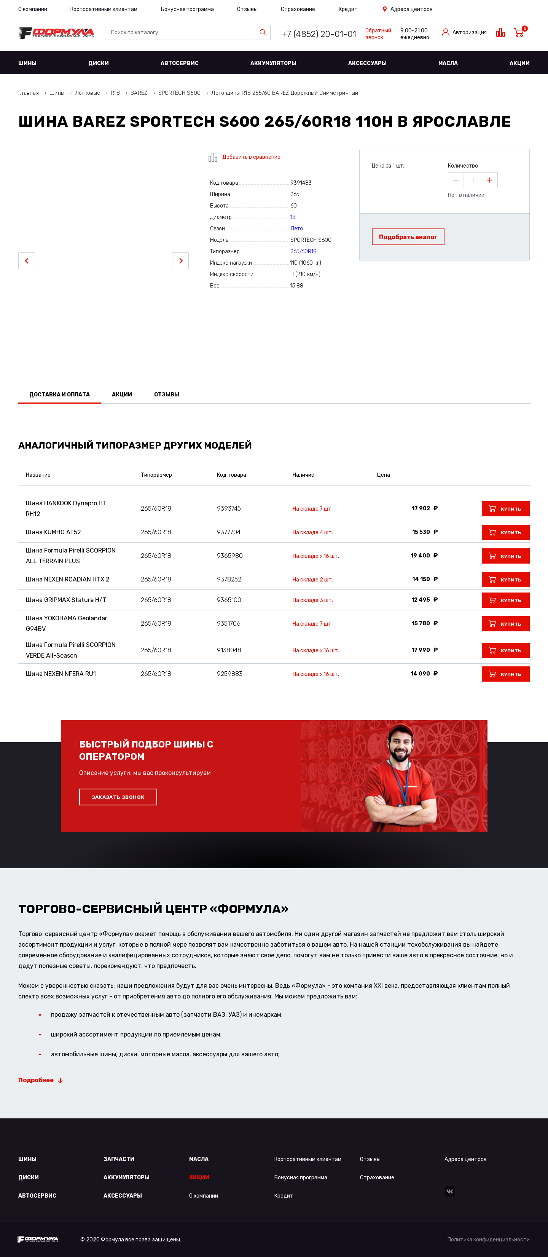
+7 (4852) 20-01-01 (319, 34)
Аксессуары (367, 63)
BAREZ (139, 93)
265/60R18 (303, 251)
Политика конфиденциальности (489, 1239)
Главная (28, 93)
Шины (27, 63)
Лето (296, 228)
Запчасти (119, 1159)
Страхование (298, 9)
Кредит (348, 9)
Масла (448, 63)
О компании (32, 9)
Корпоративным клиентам (103, 9)
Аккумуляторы (273, 63)
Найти (264, 32)
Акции (520, 63)
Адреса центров (411, 9)
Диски (98, 63)
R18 (115, 93)
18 (293, 217)
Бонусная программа (187, 9)
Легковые (87, 93)
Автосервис (180, 63)
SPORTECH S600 (179, 93)
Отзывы (247, 9)
